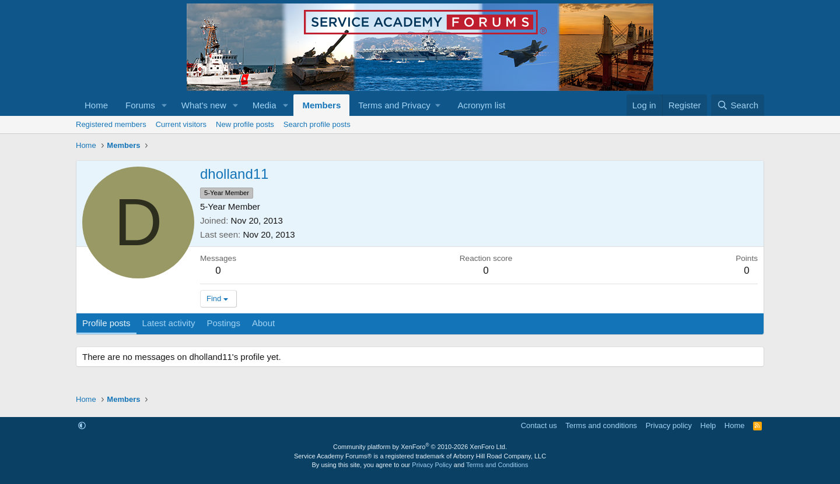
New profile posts (245, 124)
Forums (140, 105)
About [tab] (263, 323)
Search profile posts (317, 124)
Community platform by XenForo (420, 446)
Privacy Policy (432, 464)
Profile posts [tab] (106, 323)
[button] (164, 105)
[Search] (737, 105)
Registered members (111, 124)
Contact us (539, 425)
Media (264, 105)
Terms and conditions (601, 425)
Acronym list (481, 105)
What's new (203, 105)
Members (321, 105)
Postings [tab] (223, 323)
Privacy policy (669, 425)
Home (96, 105)
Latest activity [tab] (168, 323)
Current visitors (181, 124)
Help (708, 425)
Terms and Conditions (497, 464)
